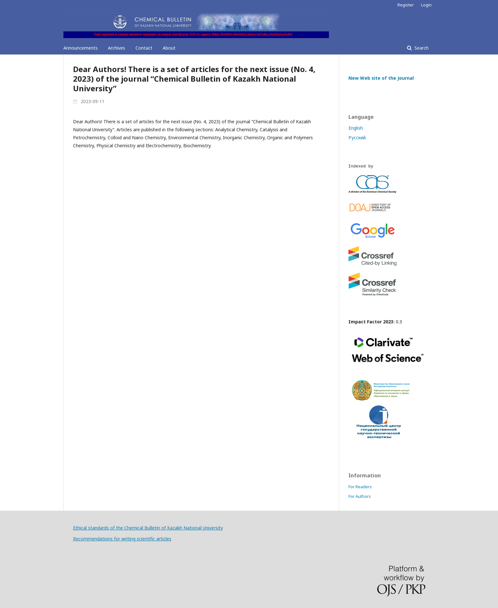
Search (421, 48)
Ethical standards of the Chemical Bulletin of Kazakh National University (148, 528)
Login (426, 5)
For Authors (359, 496)
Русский (357, 137)
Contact (143, 48)
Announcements (80, 48)
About (169, 48)
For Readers (360, 487)
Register (405, 5)
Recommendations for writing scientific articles (122, 539)
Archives (116, 48)
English (355, 128)
